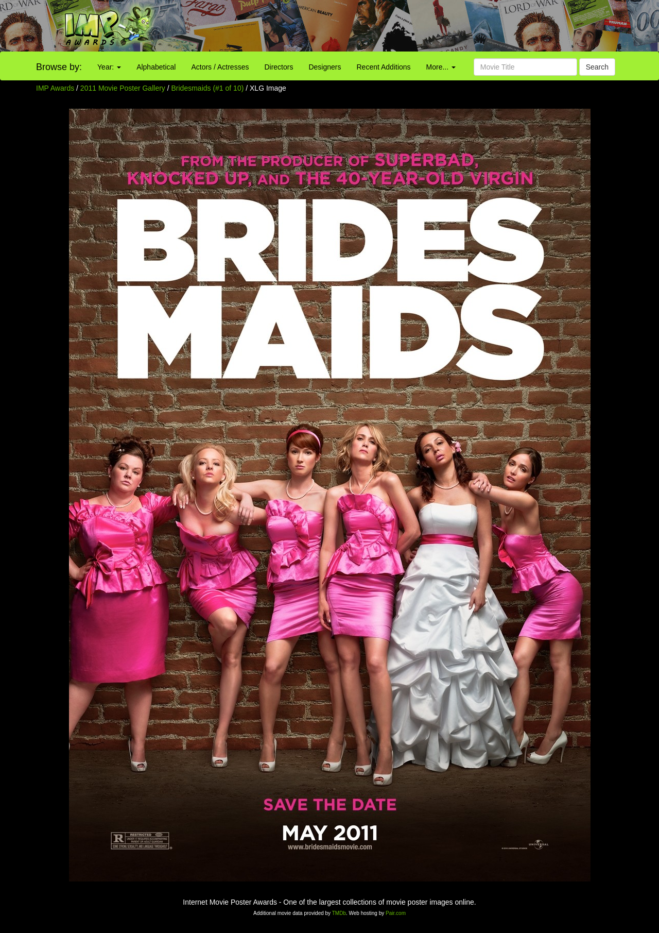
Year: (109, 67)
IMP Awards (55, 88)
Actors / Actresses (220, 67)
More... (441, 67)
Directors (278, 67)
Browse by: (59, 67)
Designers (324, 67)
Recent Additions (384, 67)
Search (597, 67)
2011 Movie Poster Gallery (122, 88)
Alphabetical (156, 67)
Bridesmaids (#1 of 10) (207, 88)
